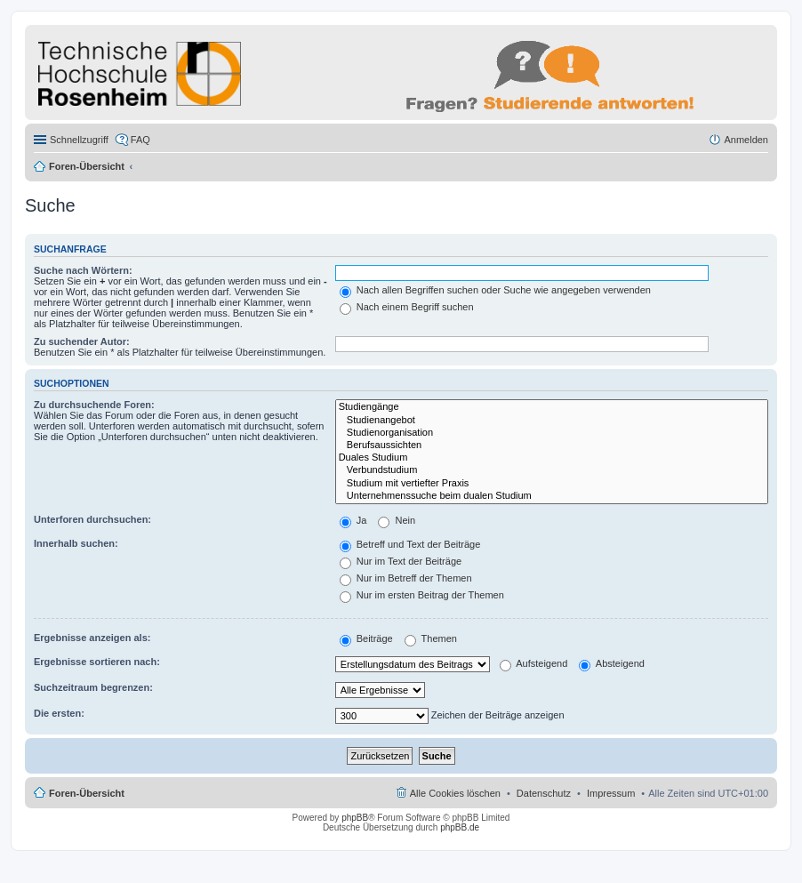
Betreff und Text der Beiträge (410, 544)
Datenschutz (544, 793)
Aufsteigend (534, 663)
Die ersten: (59, 713)
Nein (396, 520)
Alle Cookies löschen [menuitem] (455, 793)
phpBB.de (459, 827)
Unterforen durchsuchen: (92, 519)
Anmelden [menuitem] (746, 139)
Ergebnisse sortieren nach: (97, 661)
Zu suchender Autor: (82, 341)
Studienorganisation (551, 433)
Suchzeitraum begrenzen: (93, 687)
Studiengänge (551, 407)
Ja (353, 520)
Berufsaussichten (551, 445)
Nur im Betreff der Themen (406, 578)
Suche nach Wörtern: (83, 270)
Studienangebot (551, 420)
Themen (431, 638)
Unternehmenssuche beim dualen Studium (551, 496)
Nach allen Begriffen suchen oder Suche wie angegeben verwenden (495, 290)
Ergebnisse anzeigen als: (92, 637)
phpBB (354, 818)
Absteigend (612, 663)
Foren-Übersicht (86, 166)
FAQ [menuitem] (140, 139)
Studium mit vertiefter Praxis (551, 484)
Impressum (611, 793)
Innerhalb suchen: (76, 543)
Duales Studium (551, 458)
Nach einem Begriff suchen (407, 306)
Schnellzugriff (79, 139)
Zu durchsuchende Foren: (94, 404)
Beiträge (366, 638)
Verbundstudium (551, 470)
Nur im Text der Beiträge (400, 561)
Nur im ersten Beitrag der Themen (422, 595)
